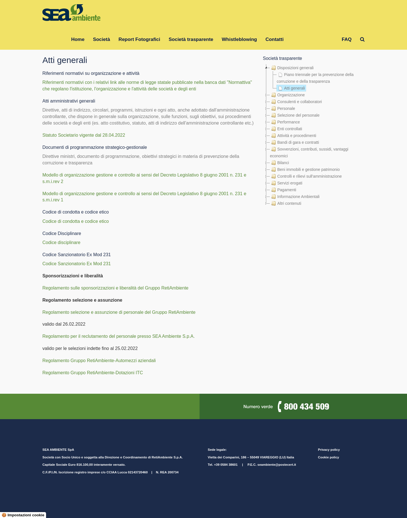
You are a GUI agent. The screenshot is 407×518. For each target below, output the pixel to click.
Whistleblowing (239, 39)
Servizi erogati (286, 183)
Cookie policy (328, 457)
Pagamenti (283, 189)
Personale (282, 108)
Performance (285, 122)
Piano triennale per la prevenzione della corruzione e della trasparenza (315, 77)
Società (101, 39)
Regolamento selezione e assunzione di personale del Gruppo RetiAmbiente (119, 312)
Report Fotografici (139, 39)
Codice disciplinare (61, 242)
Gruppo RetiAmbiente (312, 39)
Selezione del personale (294, 115)
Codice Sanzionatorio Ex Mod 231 (76, 263)
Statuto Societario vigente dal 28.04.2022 (83, 135)
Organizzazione (287, 95)
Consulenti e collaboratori (296, 101)
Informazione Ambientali (294, 196)
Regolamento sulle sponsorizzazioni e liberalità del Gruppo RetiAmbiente (115, 288)
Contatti (274, 39)
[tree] (314, 135)
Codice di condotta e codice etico (75, 221)
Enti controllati (286, 128)
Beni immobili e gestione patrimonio (305, 169)
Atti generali (291, 88)
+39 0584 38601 (225, 464)
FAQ (347, 39)
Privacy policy (329, 449)
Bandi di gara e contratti (294, 142)
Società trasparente (191, 39)
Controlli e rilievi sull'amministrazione (306, 176)
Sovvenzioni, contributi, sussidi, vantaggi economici (309, 152)
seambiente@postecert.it (276, 464)
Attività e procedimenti (293, 135)
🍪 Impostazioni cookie (23, 515)
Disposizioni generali (291, 67)
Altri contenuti (285, 203)
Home (78, 39)
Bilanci (279, 162)
